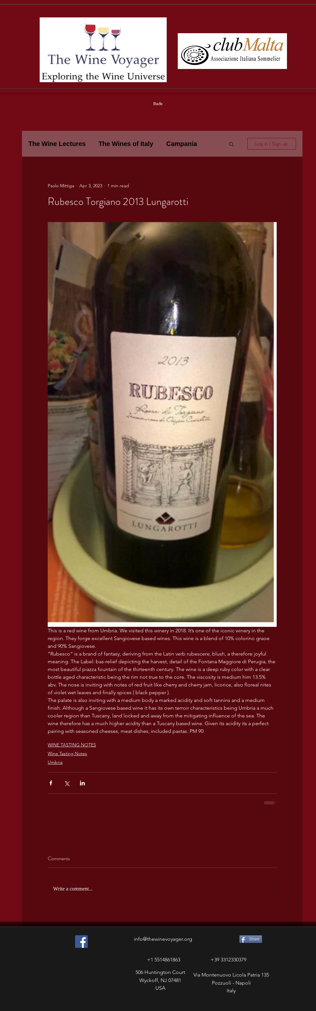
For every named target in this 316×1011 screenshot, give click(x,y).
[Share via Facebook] (51, 783)
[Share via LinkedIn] (82, 783)
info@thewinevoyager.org (163, 939)
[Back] (158, 103)
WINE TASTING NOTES (72, 745)
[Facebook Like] (70, 1004)
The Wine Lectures (57, 143)
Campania (181, 143)
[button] (231, 143)
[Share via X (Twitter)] (67, 783)
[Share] (250, 939)
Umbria (55, 762)
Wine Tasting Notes (67, 753)
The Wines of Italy (126, 143)
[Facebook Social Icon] (81, 941)
